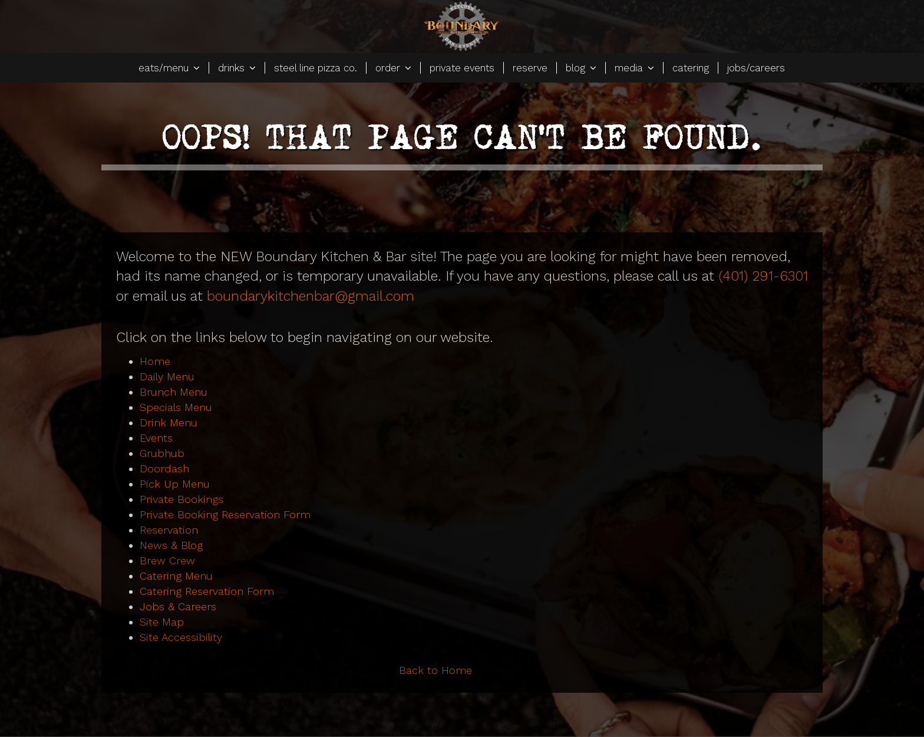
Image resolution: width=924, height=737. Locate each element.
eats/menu (169, 68)
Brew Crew (167, 560)
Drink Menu (168, 422)
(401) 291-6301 (763, 276)
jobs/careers (756, 68)
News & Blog (171, 545)
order (393, 68)
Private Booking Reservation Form (225, 514)
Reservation (169, 530)
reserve (530, 68)
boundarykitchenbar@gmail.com (310, 296)
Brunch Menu (173, 392)
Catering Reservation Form (207, 591)
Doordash (164, 468)
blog (581, 68)
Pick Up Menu (175, 484)
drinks (237, 68)
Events (156, 438)
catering (690, 68)
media (634, 68)
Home (155, 361)
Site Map (162, 622)
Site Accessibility (181, 637)
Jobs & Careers (178, 606)
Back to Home (435, 670)
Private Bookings (181, 499)
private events (462, 68)
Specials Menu (176, 407)
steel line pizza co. (315, 68)
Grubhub (162, 453)
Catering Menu (176, 576)
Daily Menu (167, 376)
